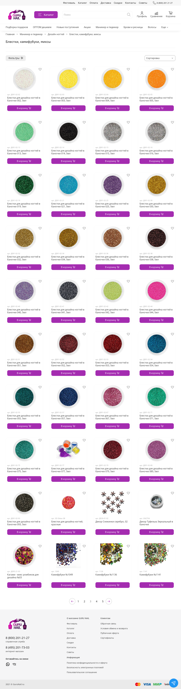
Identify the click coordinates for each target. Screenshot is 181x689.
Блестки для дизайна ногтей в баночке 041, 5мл (67, 311)
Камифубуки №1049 (62, 574)
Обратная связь (108, 623)
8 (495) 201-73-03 (17, 647)
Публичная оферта (110, 633)
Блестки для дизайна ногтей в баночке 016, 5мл (156, 152)
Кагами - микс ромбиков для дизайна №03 (23, 576)
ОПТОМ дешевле (42, 27)
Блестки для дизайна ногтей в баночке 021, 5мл (67, 205)
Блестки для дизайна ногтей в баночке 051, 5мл (23, 364)
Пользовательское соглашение (82, 672)
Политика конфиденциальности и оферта (87, 662)
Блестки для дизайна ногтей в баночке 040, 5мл (23, 311)
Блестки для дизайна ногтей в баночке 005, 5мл (156, 99)
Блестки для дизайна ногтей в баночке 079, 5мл (111, 470)
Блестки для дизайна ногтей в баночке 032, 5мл (23, 258)
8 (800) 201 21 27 (163, 2)
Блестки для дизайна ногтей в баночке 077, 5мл (67, 470)
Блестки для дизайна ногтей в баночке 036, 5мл (111, 258)
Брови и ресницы (133, 27)
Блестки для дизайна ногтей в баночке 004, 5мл (111, 99)
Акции (87, 27)
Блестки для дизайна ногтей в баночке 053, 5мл (111, 364)
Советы (143, 2)
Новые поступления (68, 27)
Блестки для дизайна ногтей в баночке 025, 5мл (111, 205)
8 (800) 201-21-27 (17, 638)
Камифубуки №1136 (106, 574)
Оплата (94, 2)
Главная (10, 34)
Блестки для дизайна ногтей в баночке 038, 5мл (156, 258)
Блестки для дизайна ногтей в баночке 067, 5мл (111, 417)
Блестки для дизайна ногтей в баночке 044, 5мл (156, 311)
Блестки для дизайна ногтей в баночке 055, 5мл (23, 417)
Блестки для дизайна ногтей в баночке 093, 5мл (23, 523)
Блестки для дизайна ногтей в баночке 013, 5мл (23, 152)
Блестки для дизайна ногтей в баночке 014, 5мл (67, 152)
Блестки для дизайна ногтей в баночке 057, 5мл (67, 417)
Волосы (152, 27)
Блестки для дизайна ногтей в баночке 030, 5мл (156, 205)
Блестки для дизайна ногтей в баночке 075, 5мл (23, 470)
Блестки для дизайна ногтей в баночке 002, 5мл (23, 99)
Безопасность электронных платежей (85, 667)
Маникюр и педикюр (107, 27)
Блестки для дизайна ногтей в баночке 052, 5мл (67, 364)
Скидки (118, 2)
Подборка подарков (17, 27)
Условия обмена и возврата (114, 628)
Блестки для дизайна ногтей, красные (67, 523)
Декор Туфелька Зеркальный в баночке (156, 523)
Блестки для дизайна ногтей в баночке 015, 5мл (111, 152)
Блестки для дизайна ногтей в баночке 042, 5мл (111, 311)
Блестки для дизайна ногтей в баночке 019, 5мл (23, 205)
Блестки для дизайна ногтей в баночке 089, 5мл (156, 470)
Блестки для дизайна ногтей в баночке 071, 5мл (156, 417)
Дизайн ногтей (56, 34)
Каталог (82, 2)
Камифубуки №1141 (150, 574)
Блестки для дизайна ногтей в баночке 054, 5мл (156, 364)
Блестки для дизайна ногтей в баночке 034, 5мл (67, 258)
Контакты (130, 2)
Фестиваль (69, 2)
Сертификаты (107, 638)
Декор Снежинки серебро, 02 (111, 521)
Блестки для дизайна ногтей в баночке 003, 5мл (67, 99)
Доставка (106, 2)
